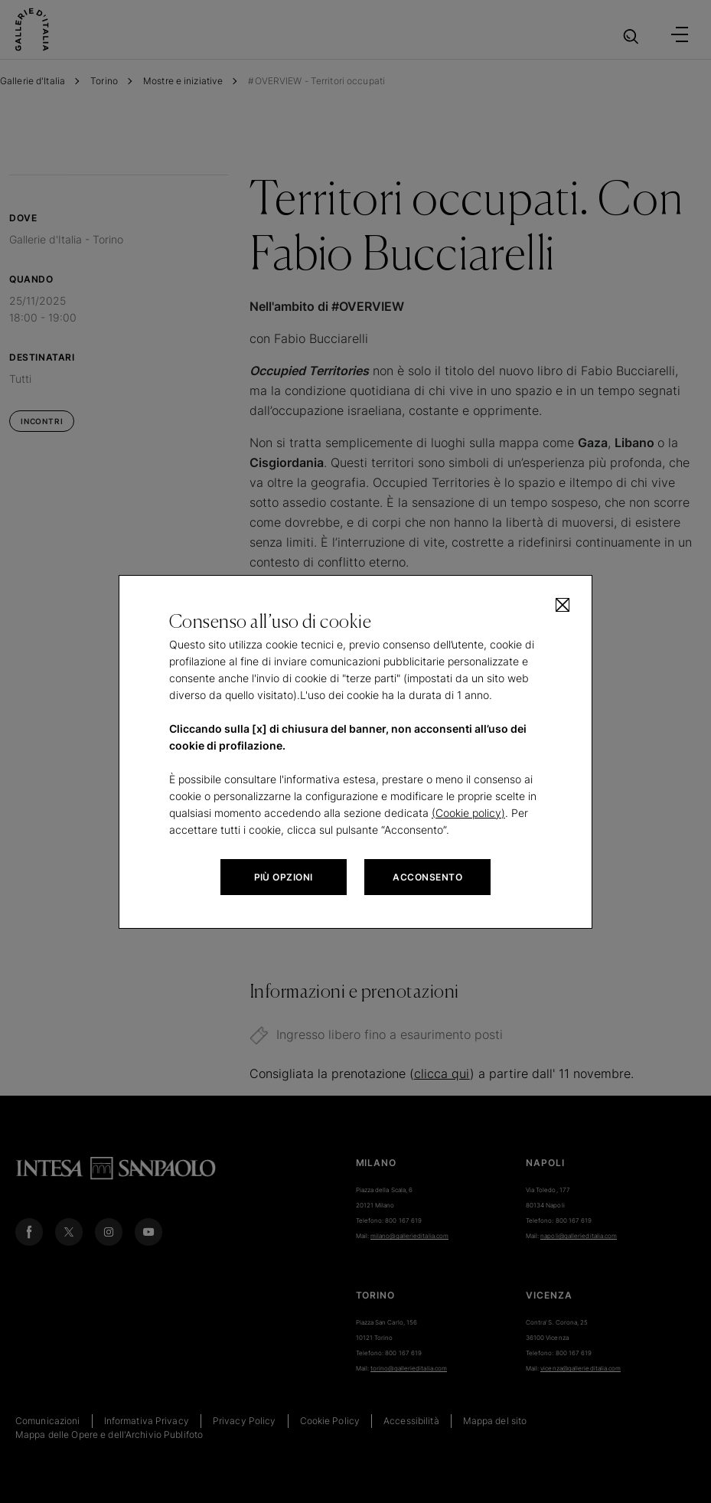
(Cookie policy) (468, 812)
